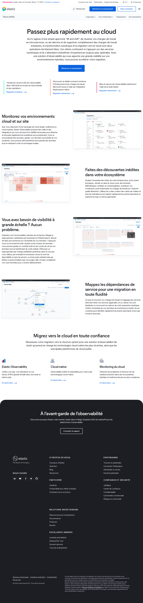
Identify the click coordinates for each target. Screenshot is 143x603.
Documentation (135, 17)
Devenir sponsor (56, 544)
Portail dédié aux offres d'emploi (62, 489)
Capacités (90, 17)
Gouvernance (55, 518)
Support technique (111, 2)
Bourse (52, 525)
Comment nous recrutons (59, 492)
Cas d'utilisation (105, 17)
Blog (51, 469)
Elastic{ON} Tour (56, 541)
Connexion (136, 2)
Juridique (107, 485)
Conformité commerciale (114, 495)
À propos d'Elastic (57, 463)
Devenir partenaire (111, 473)
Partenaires (98, 2)
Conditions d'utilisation (37, 577)
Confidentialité (109, 492)
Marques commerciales (21, 577)
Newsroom (54, 473)
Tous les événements (58, 548)
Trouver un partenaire (112, 463)
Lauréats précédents (57, 537)
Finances (53, 522)
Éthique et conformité (112, 499)
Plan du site (17, 580)
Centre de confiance (112, 489)
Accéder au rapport (51, 2)
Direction (53, 466)
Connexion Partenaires (113, 466)
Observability (9, 17)
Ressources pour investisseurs (62, 515)
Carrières (53, 485)
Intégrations (121, 17)
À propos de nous (85, 2)
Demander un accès (112, 469)
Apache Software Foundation (92, 587)
